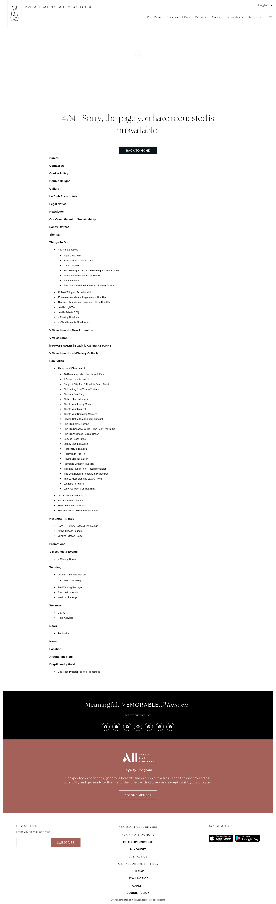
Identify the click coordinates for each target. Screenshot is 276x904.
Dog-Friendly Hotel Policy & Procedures (79, 672)
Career (54, 158)
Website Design (157, 900)
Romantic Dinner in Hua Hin (79, 464)
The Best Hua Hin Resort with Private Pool (86, 473)
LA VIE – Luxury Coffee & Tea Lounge (78, 526)
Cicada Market (72, 265)
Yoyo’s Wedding (72, 580)
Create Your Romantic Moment (80, 414)
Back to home (138, 150)
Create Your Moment (75, 409)
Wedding (55, 567)
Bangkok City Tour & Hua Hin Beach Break (86, 384)
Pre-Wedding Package (70, 587)
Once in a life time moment (72, 574)
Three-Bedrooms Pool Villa (72, 505)
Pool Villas (154, 17)
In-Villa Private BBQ (68, 312)
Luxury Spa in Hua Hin (76, 444)
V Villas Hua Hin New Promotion (71, 330)
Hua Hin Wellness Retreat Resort (81, 434)
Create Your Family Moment (79, 404)
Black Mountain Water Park (78, 260)
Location (55, 649)
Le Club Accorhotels (63, 196)
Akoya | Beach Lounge (70, 531)
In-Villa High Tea (66, 307)
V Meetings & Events (63, 551)
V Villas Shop (58, 337)
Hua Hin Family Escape (76, 424)
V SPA (61, 613)
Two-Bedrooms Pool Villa (71, 500)
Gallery (217, 17)
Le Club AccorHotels (75, 439)
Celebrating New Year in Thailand (81, 389)
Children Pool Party (74, 394)
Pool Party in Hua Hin (75, 449)
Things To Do (256, 17)
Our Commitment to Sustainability (72, 219)
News (53, 625)
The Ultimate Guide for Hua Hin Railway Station (89, 285)
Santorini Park (71, 280)
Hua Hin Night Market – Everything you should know (91, 270)
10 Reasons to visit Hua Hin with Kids (84, 374)
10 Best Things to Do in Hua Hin (75, 292)
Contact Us (57, 165)
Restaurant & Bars (178, 17)
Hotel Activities (65, 618)
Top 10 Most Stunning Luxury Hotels (83, 478)
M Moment (138, 849)
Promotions (235, 17)
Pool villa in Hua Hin (74, 454)
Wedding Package (67, 597)
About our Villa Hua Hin (138, 827)
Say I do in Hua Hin (68, 592)
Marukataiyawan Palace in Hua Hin (82, 275)
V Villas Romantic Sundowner (73, 322)
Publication (64, 633)
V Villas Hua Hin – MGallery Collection (75, 353)
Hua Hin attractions (68, 249)
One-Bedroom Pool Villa (71, 495)
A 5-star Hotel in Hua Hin (77, 379)
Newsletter (56, 211)
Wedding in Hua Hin (74, 483)
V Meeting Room (67, 559)
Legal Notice (58, 204)
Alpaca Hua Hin (72, 255)
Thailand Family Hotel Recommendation (85, 469)
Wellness (201, 17)
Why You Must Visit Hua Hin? (79, 488)
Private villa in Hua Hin (76, 459)
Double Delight (59, 181)
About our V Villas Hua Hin (72, 368)
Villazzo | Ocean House (70, 536)
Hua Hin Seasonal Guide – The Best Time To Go (89, 429)
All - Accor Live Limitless (138, 864)
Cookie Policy (58, 173)
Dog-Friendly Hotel (62, 664)
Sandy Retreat (59, 226)
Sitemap (55, 234)
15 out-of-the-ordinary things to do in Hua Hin (82, 297)
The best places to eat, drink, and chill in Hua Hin (84, 302)
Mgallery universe (138, 842)
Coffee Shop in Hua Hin (76, 399)
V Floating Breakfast (69, 317)
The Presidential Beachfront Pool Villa (78, 510)
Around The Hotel (61, 656)
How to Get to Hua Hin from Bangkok (84, 419)
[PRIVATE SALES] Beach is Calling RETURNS (80, 345)
